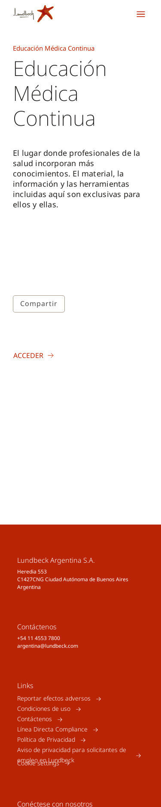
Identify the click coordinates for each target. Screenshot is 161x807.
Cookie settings (38, 763)
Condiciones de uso (43, 709)
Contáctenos (34, 719)
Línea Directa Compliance (52, 729)
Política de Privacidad (46, 740)
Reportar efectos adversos (54, 698)
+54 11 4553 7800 (38, 638)
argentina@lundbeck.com (47, 645)
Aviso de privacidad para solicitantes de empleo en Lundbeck (71, 755)
